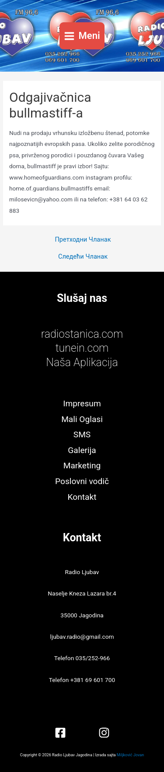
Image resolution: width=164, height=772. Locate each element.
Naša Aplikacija (82, 362)
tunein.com (82, 348)
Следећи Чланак (83, 256)
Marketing (82, 465)
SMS (82, 434)
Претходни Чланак (83, 239)
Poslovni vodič (82, 481)
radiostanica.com (82, 334)
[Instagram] (104, 732)
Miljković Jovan (130, 755)
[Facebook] (60, 732)
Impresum (82, 403)
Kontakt (82, 497)
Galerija (82, 450)
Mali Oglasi (82, 419)
